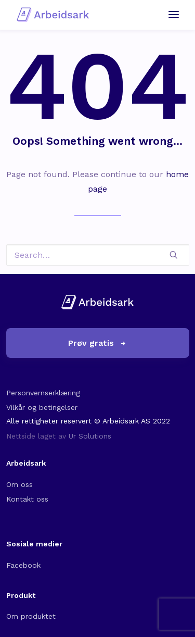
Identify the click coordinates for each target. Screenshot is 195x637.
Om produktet (31, 616)
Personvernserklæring (43, 393)
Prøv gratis (97, 343)
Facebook (23, 565)
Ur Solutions (90, 436)
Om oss (19, 484)
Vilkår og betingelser (41, 407)
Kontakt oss (27, 499)
